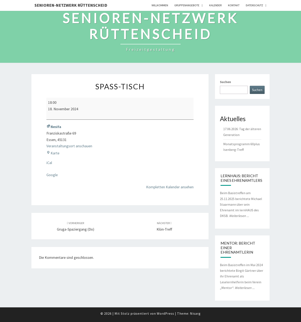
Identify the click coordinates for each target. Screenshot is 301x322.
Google (52, 174)
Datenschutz (254, 5)
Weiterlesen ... (239, 216)
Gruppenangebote (186, 5)
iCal (49, 162)
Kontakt (234, 5)
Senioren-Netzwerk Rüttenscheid (70, 5)
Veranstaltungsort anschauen (69, 146)
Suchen (225, 82)
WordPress (165, 313)
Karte (52, 153)
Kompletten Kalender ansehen (170, 187)
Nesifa (53, 126)
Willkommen (160, 5)
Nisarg (195, 313)
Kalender (215, 5)
